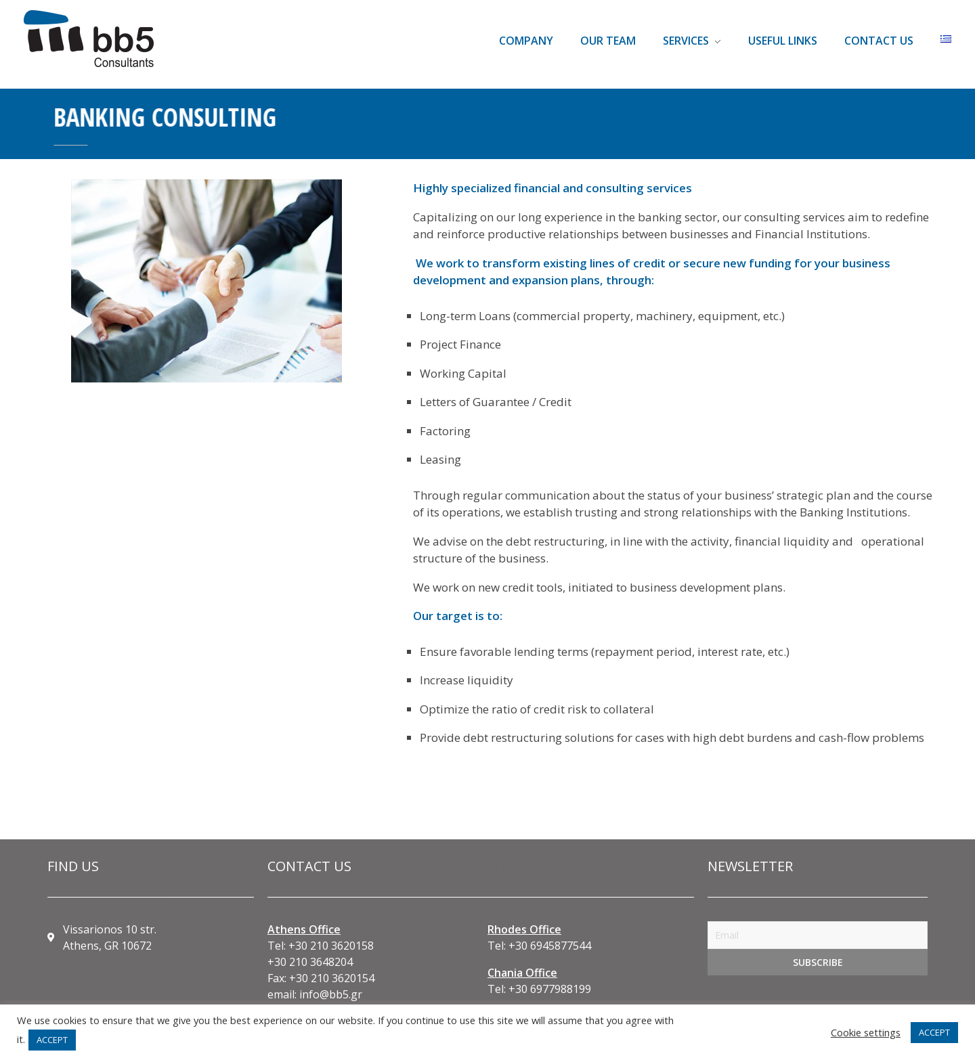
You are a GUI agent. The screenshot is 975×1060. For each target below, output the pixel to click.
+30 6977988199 (549, 988)
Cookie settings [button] (866, 1032)
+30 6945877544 (549, 945)
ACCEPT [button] (52, 1040)
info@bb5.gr (330, 994)
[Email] (818, 935)
